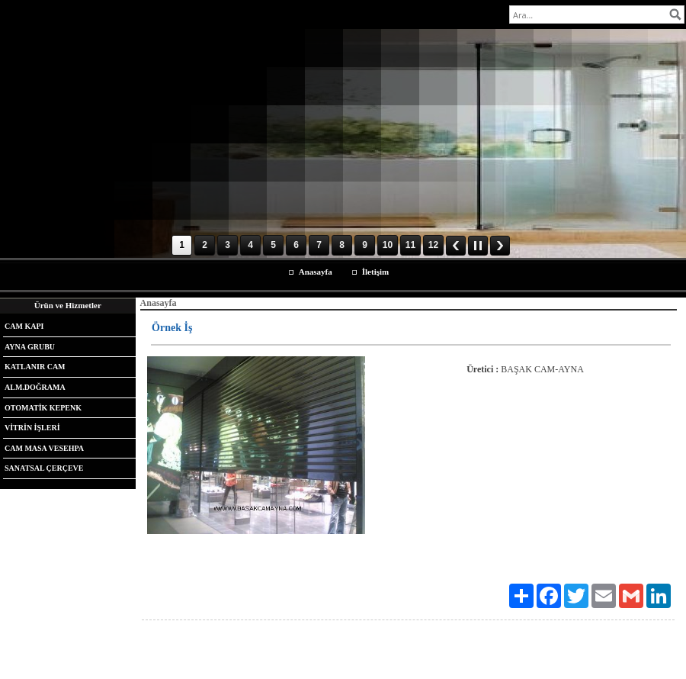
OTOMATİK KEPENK (43, 408)
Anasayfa (315, 271)
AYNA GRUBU (30, 347)
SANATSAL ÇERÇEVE (44, 468)
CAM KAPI (24, 326)
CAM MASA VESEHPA (44, 448)
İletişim (375, 271)
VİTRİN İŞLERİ (32, 427)
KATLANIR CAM (35, 366)
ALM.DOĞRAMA (35, 387)
